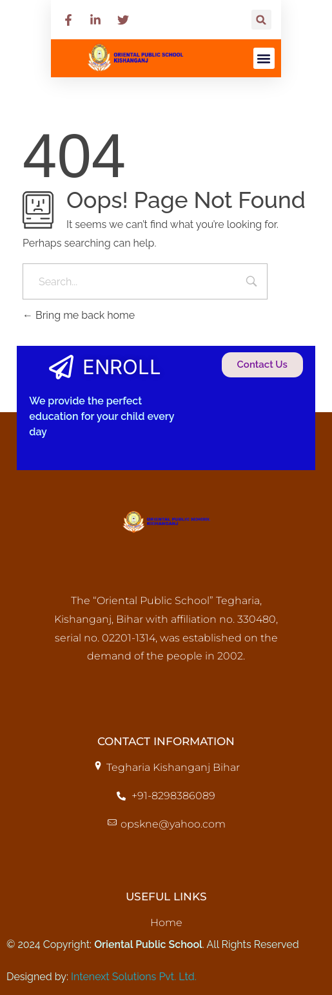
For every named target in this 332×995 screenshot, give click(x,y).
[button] (261, 20)
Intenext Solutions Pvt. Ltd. (134, 977)
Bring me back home (79, 315)
